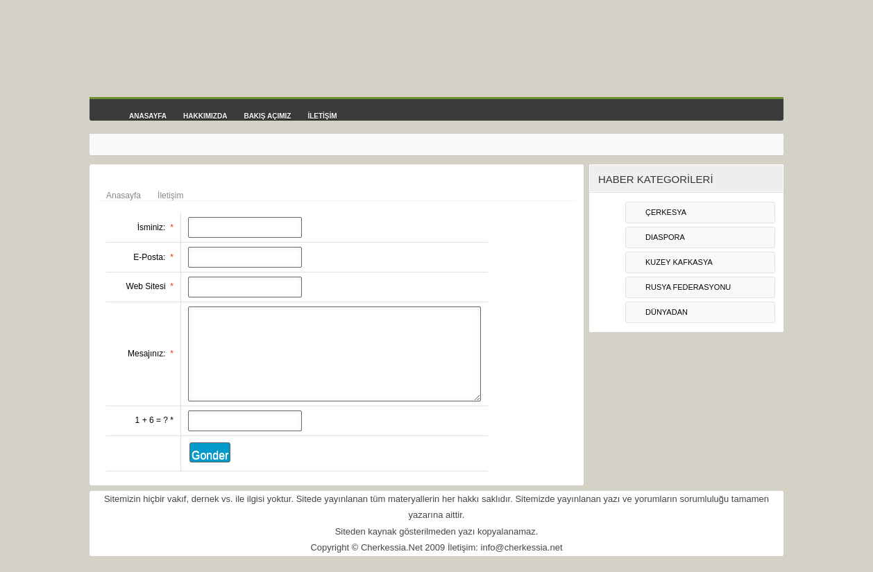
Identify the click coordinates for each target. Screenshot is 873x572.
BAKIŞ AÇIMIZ (267, 116)
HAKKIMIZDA (205, 116)
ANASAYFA (148, 116)
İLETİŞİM (322, 116)
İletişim (170, 195)
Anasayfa (123, 195)
